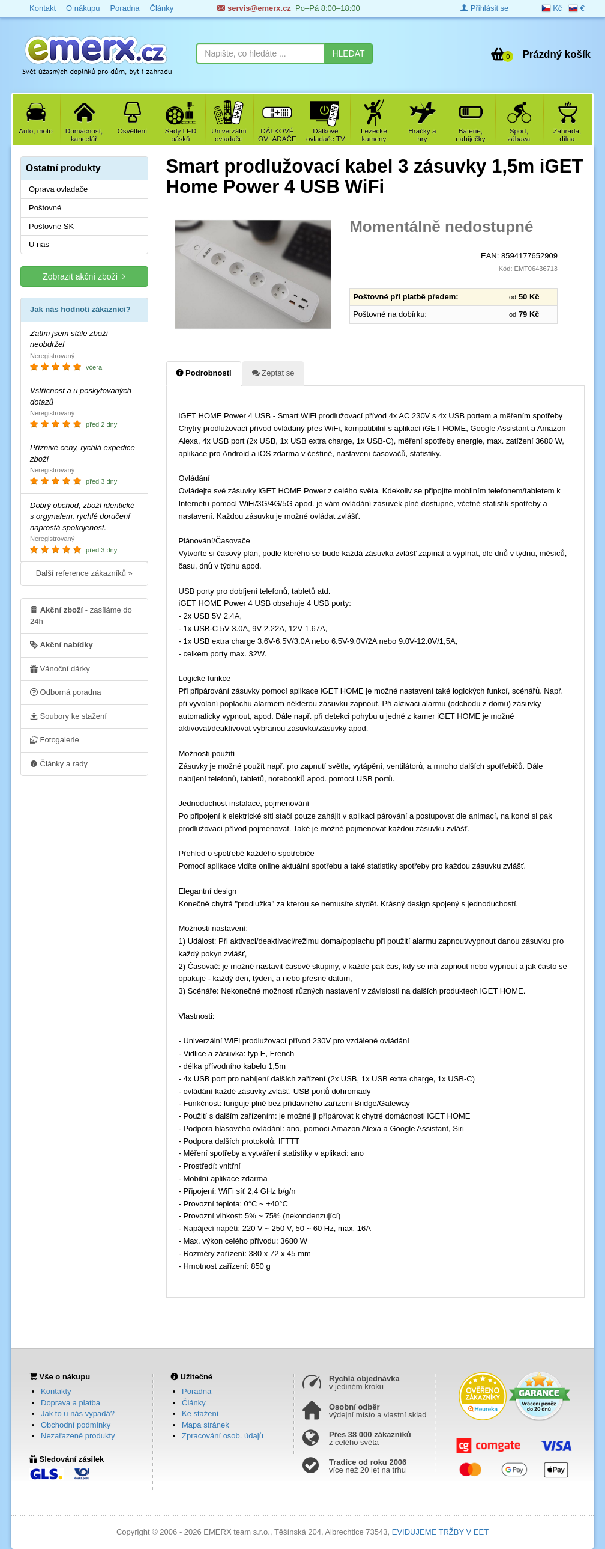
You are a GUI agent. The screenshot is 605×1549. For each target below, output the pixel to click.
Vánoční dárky (60, 668)
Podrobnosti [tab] (204, 372)
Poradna (196, 1391)
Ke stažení (200, 1413)
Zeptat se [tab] (273, 372)
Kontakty (56, 1391)
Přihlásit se (484, 8)
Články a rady (59, 763)
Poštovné (45, 207)
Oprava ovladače (58, 189)
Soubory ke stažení (68, 715)
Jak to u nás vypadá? (78, 1413)
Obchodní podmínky (75, 1424)
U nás (39, 244)
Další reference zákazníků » (84, 573)
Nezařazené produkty (78, 1435)
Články (194, 1402)
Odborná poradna (65, 691)
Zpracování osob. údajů (222, 1435)
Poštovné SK (51, 226)
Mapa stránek (205, 1424)
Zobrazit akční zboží (84, 276)
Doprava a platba (70, 1402)
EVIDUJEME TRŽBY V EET (440, 1531)
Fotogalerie (54, 739)
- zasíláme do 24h (81, 615)
